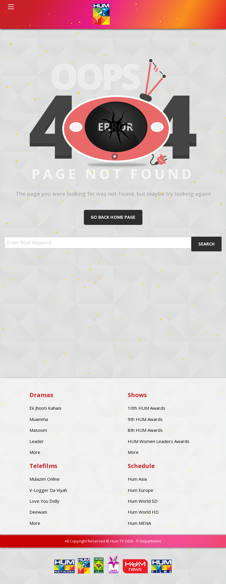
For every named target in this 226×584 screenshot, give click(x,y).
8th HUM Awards (145, 430)
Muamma (38, 419)
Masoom (38, 430)
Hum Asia (137, 479)
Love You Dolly (44, 501)
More (34, 452)
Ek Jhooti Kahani (45, 408)
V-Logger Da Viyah (48, 490)
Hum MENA (139, 523)
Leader (36, 441)
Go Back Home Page (113, 217)
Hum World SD (142, 501)
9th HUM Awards (145, 419)
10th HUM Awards (146, 408)
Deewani (38, 512)
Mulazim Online (44, 479)
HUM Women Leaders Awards (159, 441)
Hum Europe (140, 490)
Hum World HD (143, 512)
